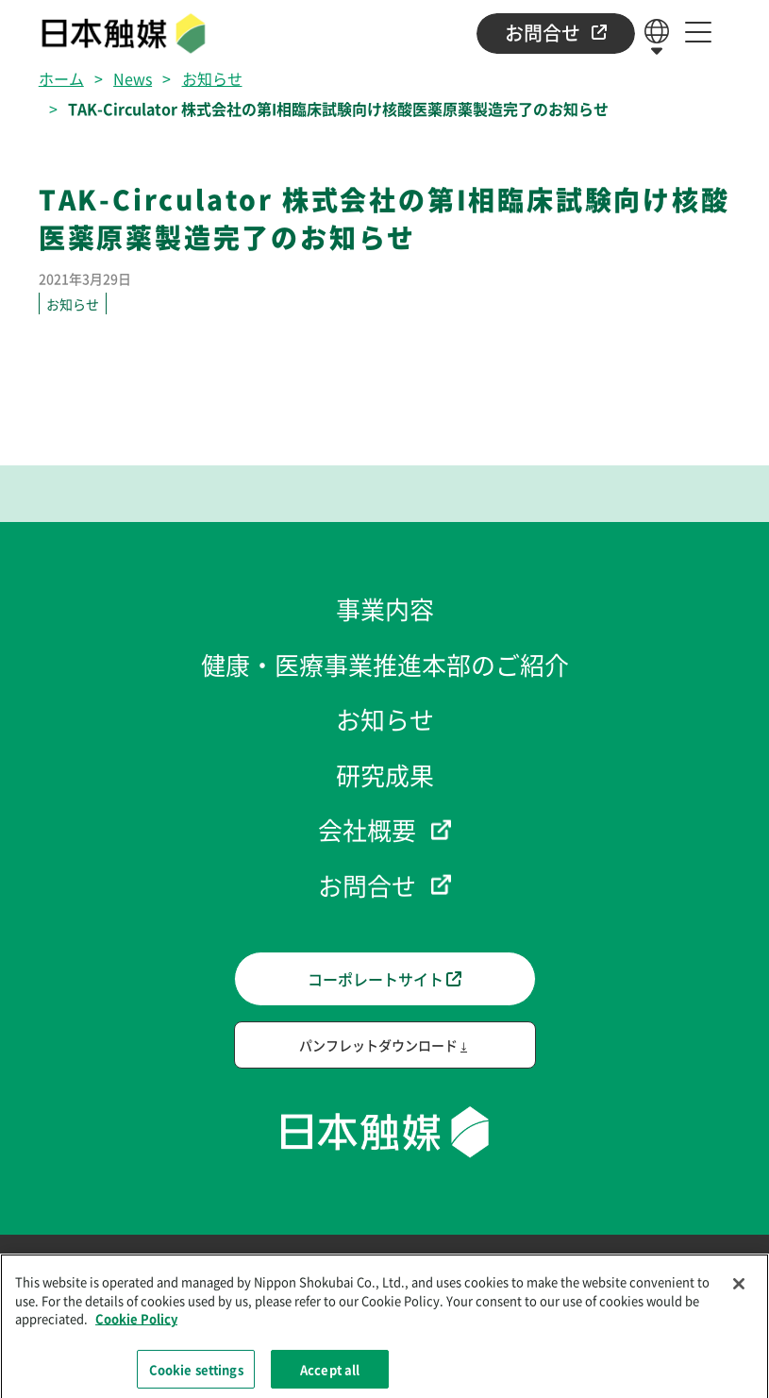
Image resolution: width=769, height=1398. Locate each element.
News (132, 78)
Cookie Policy (136, 1325)
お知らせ (212, 78)
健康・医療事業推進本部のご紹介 (385, 664)
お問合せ (556, 32)
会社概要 (367, 829)
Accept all (329, 1375)
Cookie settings (196, 1375)
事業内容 (385, 608)
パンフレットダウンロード (378, 1045)
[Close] (739, 1290)
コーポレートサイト (384, 979)
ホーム (61, 78)
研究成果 (385, 774)
